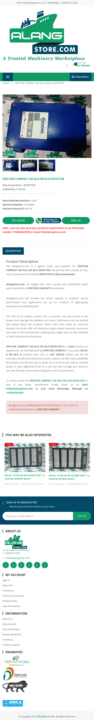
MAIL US (76, 220)
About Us (8, 618)
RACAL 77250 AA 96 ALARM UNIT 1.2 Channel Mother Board (69, 477)
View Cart (8, 585)
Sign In (6, 580)
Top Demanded (11, 629)
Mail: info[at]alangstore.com (31, 2)
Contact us (8, 590)
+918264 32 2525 (68, 2)
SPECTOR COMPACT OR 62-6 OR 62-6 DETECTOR (39, 83)
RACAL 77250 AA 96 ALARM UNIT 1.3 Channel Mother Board (25, 477)
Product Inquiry (11, 644)
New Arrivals (9, 624)
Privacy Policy (10, 601)
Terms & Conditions (13, 595)
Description (13, 250)
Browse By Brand (12, 634)
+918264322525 (14, 392)
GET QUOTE (18, 220)
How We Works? (11, 606)
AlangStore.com (45, 716)
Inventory (8, 639)
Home (6, 83)
